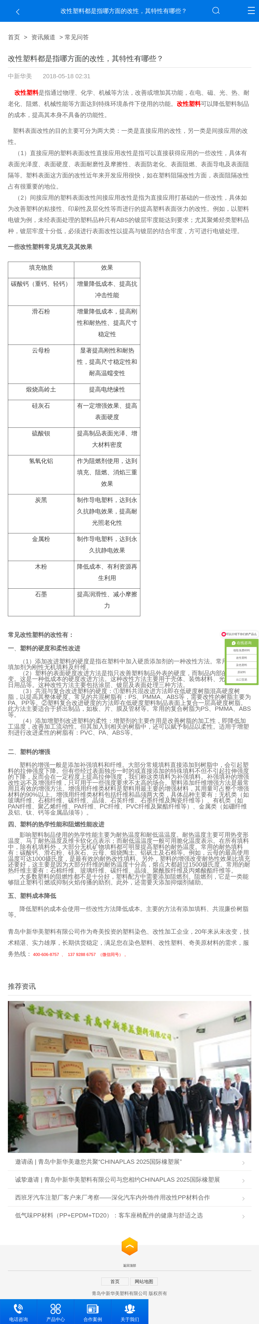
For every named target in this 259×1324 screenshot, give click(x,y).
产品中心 (55, 1310)
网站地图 (144, 1281)
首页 (14, 37)
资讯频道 (43, 37)
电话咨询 (18, 1310)
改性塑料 (26, 92)
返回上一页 (19, 12)
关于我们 (130, 1310)
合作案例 (92, 1310)
